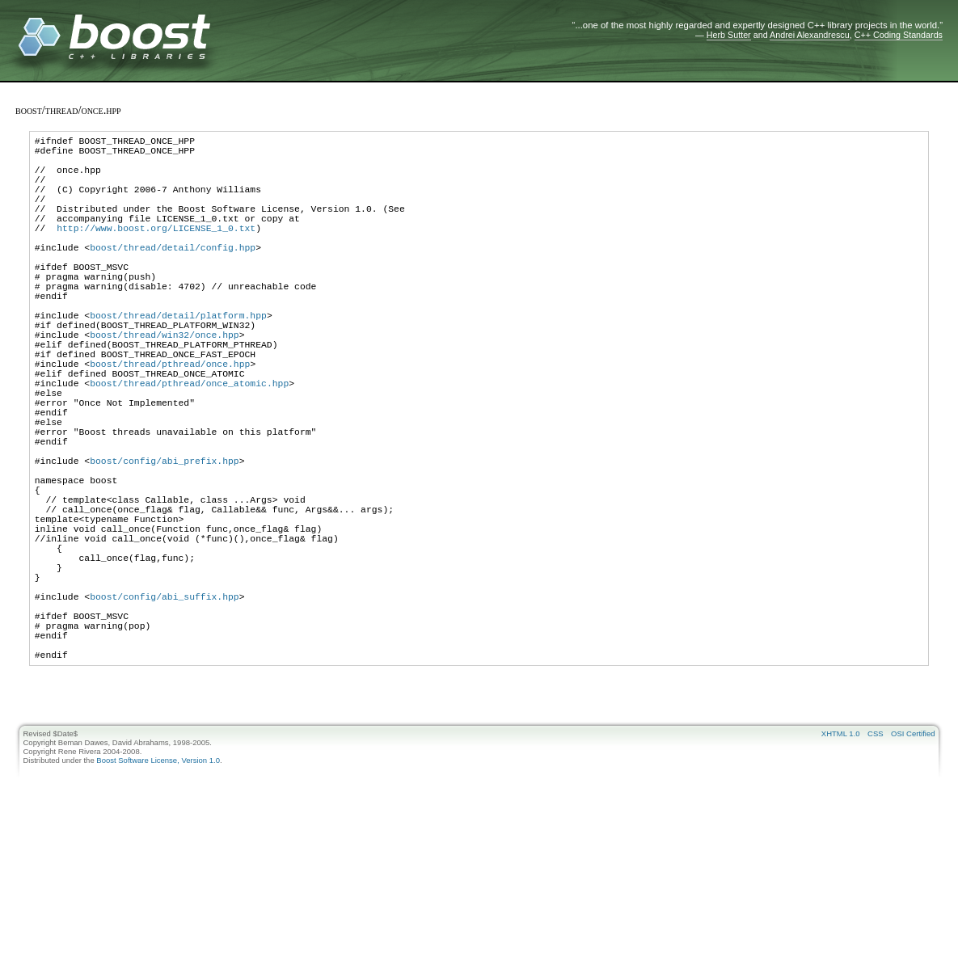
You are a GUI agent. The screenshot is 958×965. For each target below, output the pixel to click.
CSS (875, 864)
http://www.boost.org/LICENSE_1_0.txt (156, 252)
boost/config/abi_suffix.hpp (164, 712)
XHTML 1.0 (840, 864)
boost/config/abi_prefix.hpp (164, 543)
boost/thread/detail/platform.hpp (178, 361)
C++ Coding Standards (899, 35)
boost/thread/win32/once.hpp (164, 385)
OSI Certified (913, 864)
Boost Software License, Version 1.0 (158, 891)
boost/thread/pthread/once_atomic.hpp (189, 446)
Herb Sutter (729, 35)
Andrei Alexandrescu (810, 35)
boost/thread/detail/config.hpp (172, 276)
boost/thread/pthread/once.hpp (170, 421)
